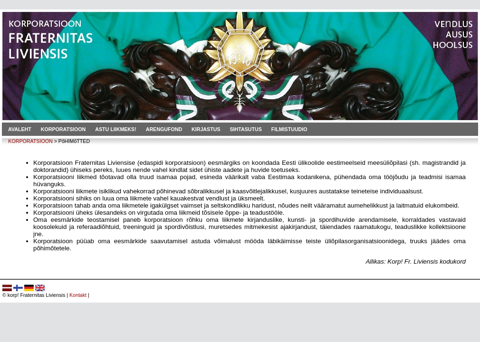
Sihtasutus (246, 129)
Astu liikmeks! (115, 129)
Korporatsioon (63, 129)
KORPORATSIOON (30, 141)
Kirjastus (206, 129)
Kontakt (77, 295)
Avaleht (19, 129)
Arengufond (164, 129)
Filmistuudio (289, 129)
